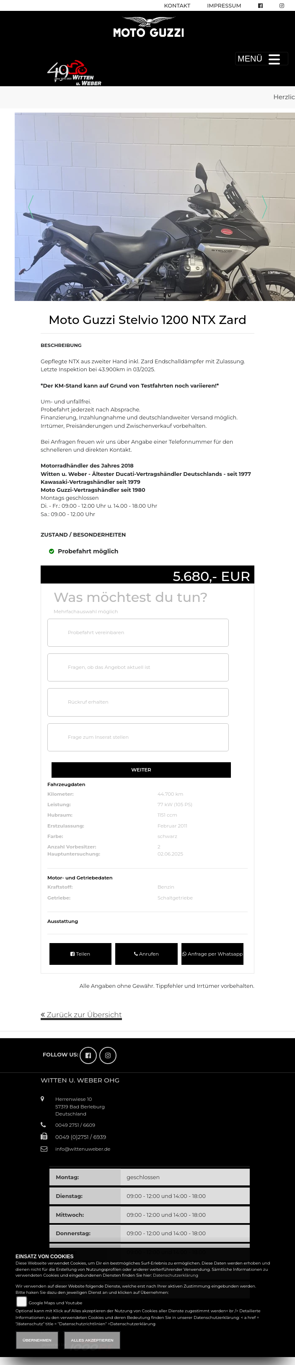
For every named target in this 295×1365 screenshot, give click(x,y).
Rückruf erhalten (88, 702)
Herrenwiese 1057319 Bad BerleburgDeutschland (80, 1106)
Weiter (141, 770)
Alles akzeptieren (92, 1340)
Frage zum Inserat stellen (98, 737)
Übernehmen (37, 1340)
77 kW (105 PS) (175, 804)
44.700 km (171, 794)
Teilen (80, 954)
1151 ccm (167, 815)
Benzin (166, 887)
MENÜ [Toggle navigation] (262, 58)
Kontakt (177, 6)
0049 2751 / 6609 (75, 1125)
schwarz (167, 836)
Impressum (224, 6)
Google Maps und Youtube (55, 1303)
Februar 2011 (172, 826)
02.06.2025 (170, 854)
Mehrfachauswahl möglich (86, 611)
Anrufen (146, 954)
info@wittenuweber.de (83, 1149)
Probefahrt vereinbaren (96, 632)
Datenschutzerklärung (175, 1275)
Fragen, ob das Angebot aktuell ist (109, 667)
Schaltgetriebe (175, 898)
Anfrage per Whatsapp (212, 954)
